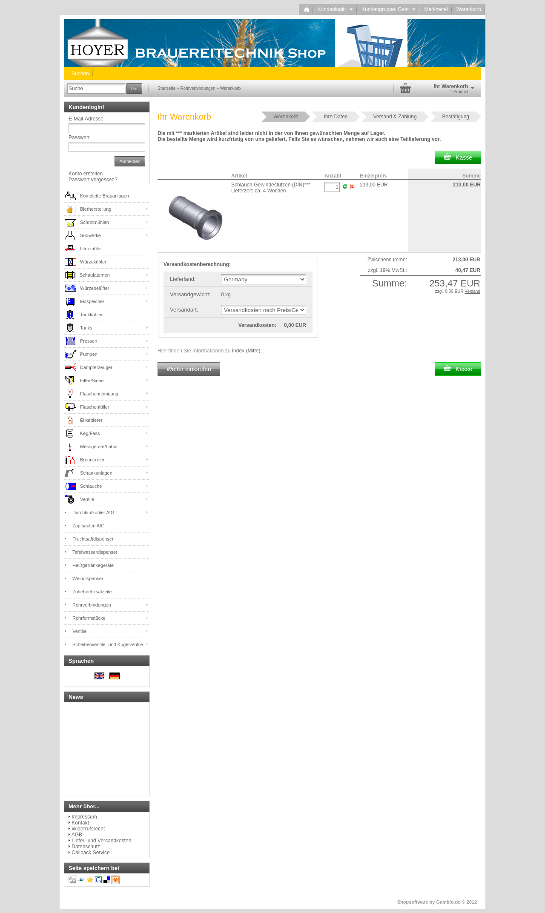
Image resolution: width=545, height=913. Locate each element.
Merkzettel (435, 9)
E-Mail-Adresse (86, 119)
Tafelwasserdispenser (95, 552)
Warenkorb (468, 9)
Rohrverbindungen (91, 604)
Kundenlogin (335, 9)
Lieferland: (183, 279)
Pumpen (89, 354)
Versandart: (184, 309)
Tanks (86, 327)
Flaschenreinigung (99, 393)
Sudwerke (90, 235)
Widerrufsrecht (88, 829)
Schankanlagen (96, 472)
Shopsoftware (412, 901)
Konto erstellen (86, 174)
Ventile (87, 499)
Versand (472, 291)
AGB (77, 835)
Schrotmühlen (94, 222)
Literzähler (91, 248)
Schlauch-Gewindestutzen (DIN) (270, 185)
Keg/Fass (90, 433)
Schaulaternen (95, 275)
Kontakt (80, 823)
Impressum (84, 817)
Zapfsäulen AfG (88, 525)
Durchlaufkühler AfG (93, 512)
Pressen (88, 340)
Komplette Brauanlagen (104, 195)
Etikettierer (91, 420)
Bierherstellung (95, 209)
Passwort (79, 137)
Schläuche (91, 486)
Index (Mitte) (246, 351)
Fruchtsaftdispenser (93, 538)
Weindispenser (87, 578)
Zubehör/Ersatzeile (92, 591)
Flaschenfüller (94, 406)
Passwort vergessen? (93, 180)
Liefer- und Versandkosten (101, 841)
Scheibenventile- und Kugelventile (107, 644)
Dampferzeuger (96, 367)
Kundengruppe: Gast (388, 9)
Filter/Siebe (92, 380)
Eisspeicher (92, 301)
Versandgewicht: (190, 294)
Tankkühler (91, 314)
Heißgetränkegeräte (93, 565)
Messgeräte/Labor (99, 446)
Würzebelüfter (94, 288)
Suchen (80, 74)
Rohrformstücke (89, 618)
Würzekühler (93, 261)
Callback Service (90, 853)
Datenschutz (86, 847)
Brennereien (93, 459)
